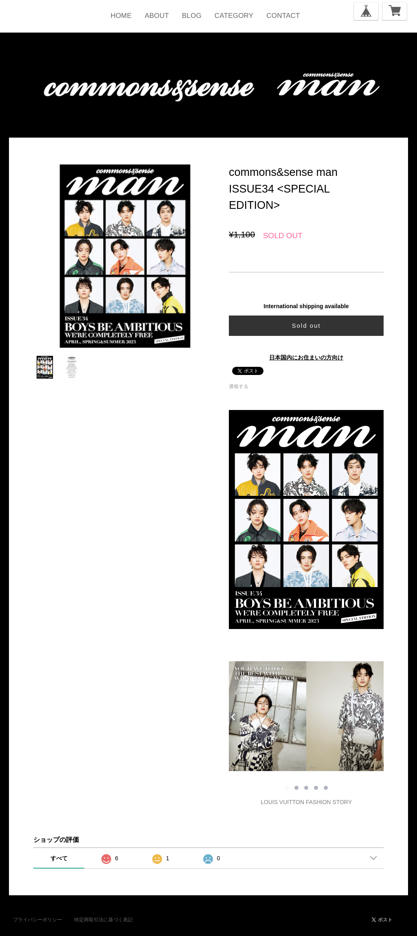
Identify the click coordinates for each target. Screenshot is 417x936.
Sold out (306, 325)
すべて (59, 858)
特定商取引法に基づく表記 (103, 920)
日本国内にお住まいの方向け (306, 357)
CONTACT (283, 16)
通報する (238, 386)
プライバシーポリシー (37, 920)
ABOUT (157, 16)
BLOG (192, 16)
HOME (121, 16)
